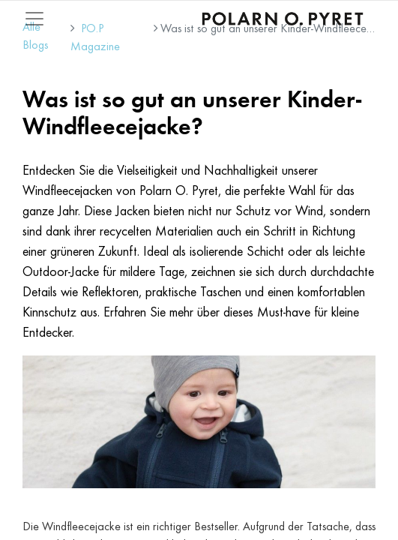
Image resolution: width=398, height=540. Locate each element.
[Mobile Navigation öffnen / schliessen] (34, 19)
